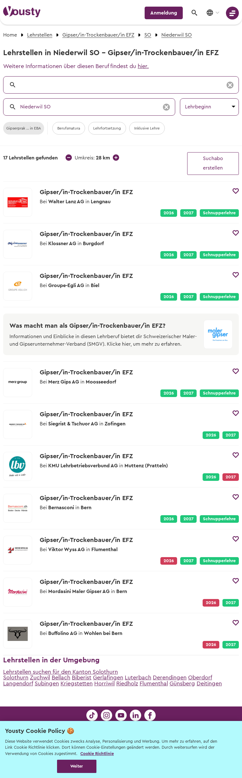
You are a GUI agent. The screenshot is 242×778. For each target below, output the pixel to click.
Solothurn (15, 677)
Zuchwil (40, 677)
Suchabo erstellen (213, 163)
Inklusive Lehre (147, 128)
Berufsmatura (68, 128)
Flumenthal (154, 683)
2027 (188, 213)
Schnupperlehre (219, 213)
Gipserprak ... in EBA (23, 128)
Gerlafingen (108, 677)
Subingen (47, 683)
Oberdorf (200, 677)
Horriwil (104, 683)
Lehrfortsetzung (107, 128)
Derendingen (170, 677)
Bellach (61, 677)
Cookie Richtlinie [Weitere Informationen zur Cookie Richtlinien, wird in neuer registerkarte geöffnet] (97, 754)
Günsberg (182, 683)
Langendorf (18, 683)
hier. (143, 66)
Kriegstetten (76, 683)
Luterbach (138, 677)
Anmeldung (163, 12)
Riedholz (127, 683)
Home (10, 34)
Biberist (81, 677)
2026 (169, 213)
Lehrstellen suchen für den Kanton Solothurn (60, 672)
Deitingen (209, 683)
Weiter (76, 766)
